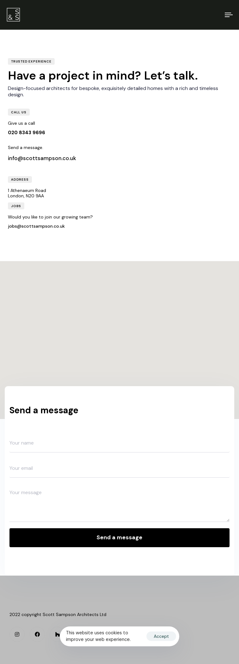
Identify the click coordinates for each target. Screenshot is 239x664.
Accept (161, 636)
